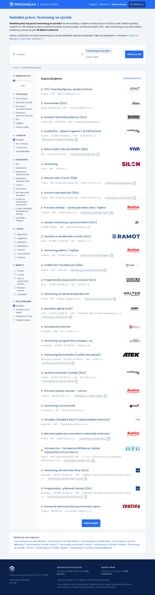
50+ (16, 164)
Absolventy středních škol (21, 173)
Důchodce (19, 188)
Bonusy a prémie (20, 289)
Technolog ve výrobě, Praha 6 (76, 544)
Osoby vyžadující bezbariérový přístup (22, 211)
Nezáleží (18, 139)
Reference (104, 4)
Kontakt (13, 582)
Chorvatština (22, 253)
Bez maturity (20, 143)
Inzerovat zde (119, 4)
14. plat (19, 274)
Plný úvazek (20, 98)
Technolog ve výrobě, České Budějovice (90, 547)
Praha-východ (32, 38)
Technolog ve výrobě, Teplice (52, 547)
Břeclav (13, 38)
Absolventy (20, 168)
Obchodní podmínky (19, 580)
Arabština (20, 242)
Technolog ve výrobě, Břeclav (30, 541)
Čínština (19, 257)
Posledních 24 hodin (21, 311)
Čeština (19, 249)
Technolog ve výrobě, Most (96, 541)
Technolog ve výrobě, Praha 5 (41, 544)
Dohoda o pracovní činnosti (23, 114)
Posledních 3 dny (22, 316)
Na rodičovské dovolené (21, 194)
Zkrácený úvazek (22, 102)
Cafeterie (20, 294)
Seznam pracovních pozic (69, 567)
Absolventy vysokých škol (21, 179)
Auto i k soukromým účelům (21, 281)
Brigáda (18, 123)
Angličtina (20, 238)
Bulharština (21, 246)
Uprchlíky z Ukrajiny (19, 219)
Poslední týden (21, 320)
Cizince (18, 185)
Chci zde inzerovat (132, 78)
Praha (131, 35)
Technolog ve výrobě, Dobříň (64, 541)
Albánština (20, 234)
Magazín (93, 4)
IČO (16, 119)
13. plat (19, 270)
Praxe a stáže (21, 127)
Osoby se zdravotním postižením (20, 202)
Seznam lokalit (108, 567)
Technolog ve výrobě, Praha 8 (110, 544)
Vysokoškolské (21, 151)
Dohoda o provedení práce (22, 107)
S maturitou (20, 147)
